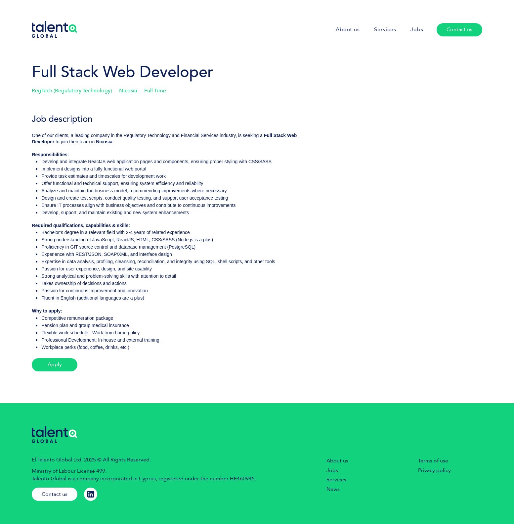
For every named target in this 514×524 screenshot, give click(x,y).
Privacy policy (434, 470)
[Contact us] (459, 29)
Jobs (332, 470)
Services (336, 479)
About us (337, 460)
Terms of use (433, 460)
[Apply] (54, 364)
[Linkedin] (90, 494)
